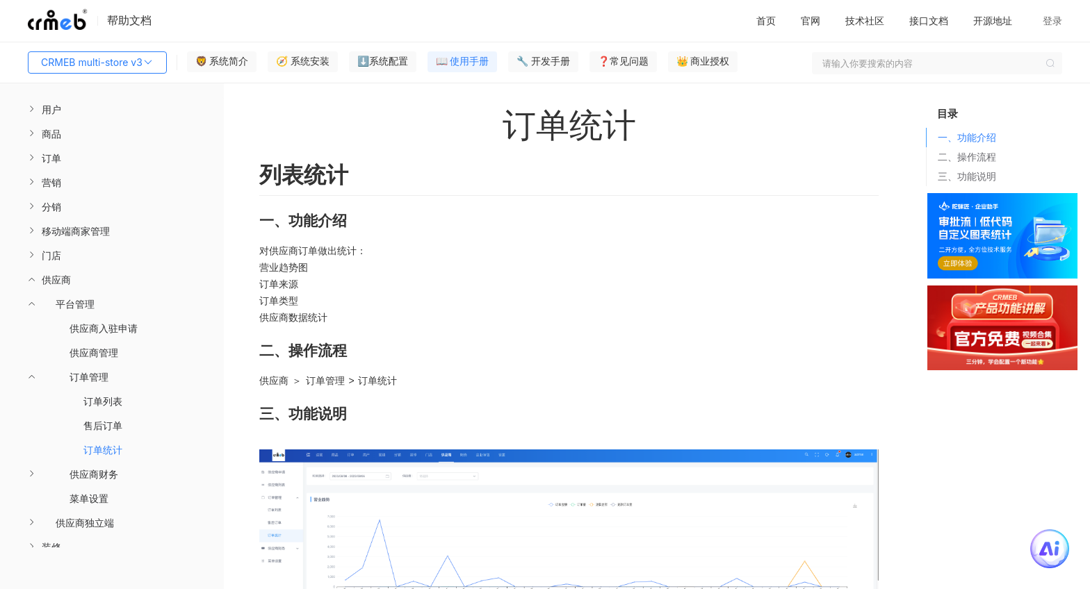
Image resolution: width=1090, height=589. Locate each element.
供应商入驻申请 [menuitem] (104, 328)
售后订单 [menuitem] (102, 425)
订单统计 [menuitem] (102, 450)
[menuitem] (112, 109)
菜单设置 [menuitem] (89, 498)
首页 (766, 20)
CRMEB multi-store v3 (97, 62)
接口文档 (928, 20)
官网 (810, 20)
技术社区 (864, 20)
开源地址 (992, 20)
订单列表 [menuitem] (102, 401)
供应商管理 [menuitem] (94, 352)
